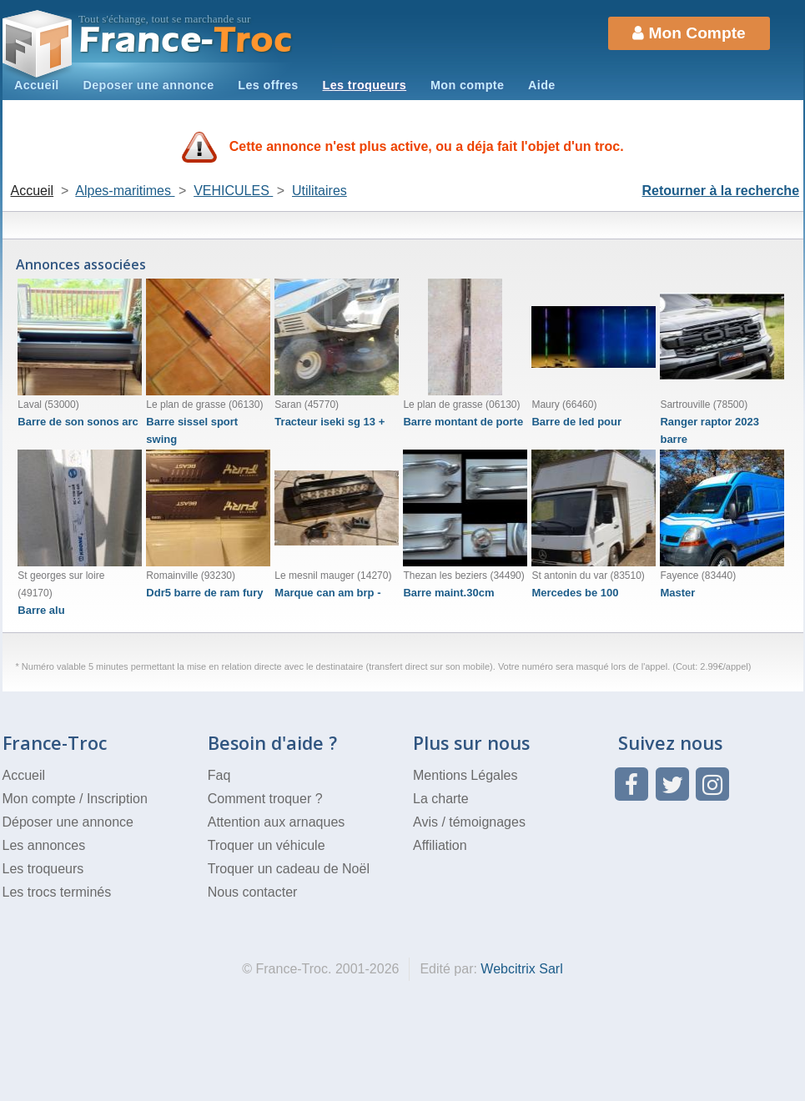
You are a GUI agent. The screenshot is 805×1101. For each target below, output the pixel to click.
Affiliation (440, 845)
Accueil (36, 85)
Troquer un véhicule (266, 845)
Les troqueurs (365, 85)
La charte (441, 799)
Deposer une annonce (148, 85)
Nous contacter (253, 892)
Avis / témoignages (469, 822)
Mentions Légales (465, 775)
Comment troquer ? (265, 799)
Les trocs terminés (57, 892)
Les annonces (44, 845)
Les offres (268, 85)
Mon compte (467, 85)
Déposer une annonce (68, 822)
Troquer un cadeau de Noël (289, 869)
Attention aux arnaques (276, 822)
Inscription (117, 799)
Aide (542, 85)
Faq (219, 775)
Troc (185, 40)
